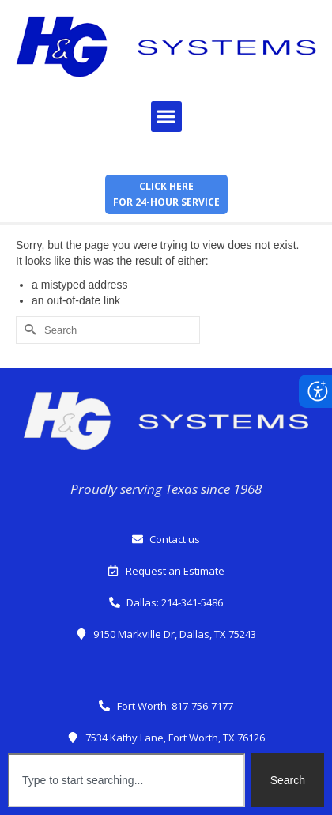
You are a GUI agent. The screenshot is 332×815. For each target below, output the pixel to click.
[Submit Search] (28, 330)
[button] (166, 116)
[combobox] (126, 780)
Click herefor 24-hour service (166, 194)
